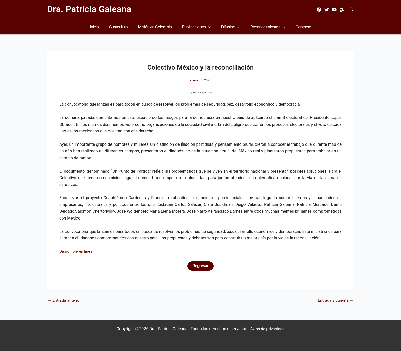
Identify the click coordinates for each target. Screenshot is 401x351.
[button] (351, 9)
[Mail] (342, 9)
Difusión (229, 26)
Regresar (200, 265)
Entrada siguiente (335, 300)
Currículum (121, 26)
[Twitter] (326, 9)
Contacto (299, 26)
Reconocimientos (264, 26)
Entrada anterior (65, 300)
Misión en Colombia (156, 26)
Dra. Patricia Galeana (89, 9)
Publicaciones (196, 26)
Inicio (98, 26)
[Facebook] (319, 9)
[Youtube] (334, 9)
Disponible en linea (76, 251)
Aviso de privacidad (267, 328)
